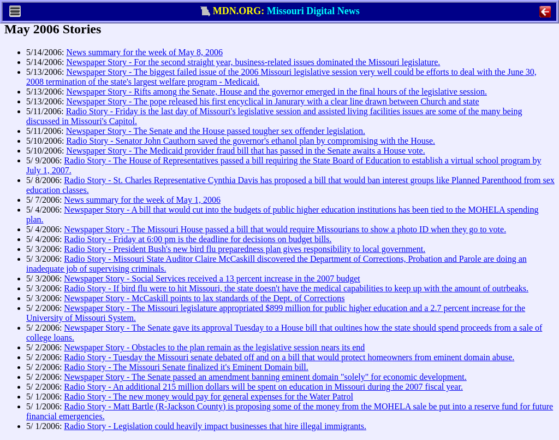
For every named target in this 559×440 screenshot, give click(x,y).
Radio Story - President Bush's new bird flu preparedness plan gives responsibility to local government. (244, 249)
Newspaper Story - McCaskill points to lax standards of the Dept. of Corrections (204, 298)
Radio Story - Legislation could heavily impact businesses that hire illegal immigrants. (215, 426)
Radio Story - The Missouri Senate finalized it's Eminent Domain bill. (186, 367)
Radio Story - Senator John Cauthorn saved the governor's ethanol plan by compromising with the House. (250, 140)
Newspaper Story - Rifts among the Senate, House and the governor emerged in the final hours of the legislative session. (276, 91)
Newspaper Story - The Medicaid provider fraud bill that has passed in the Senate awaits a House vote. (245, 150)
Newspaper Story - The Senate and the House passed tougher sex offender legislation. (215, 131)
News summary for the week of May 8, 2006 (144, 52)
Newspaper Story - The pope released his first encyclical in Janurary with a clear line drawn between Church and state (272, 101)
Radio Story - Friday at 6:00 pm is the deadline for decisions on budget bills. (197, 239)
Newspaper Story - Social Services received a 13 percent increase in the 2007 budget (212, 278)
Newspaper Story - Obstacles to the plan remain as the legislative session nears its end (214, 347)
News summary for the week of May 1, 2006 (142, 199)
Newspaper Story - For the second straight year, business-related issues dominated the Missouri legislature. (253, 62)
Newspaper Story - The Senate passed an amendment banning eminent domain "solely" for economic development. (265, 377)
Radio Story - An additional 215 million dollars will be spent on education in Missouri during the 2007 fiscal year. (263, 386)
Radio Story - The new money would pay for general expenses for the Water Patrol (208, 396)
